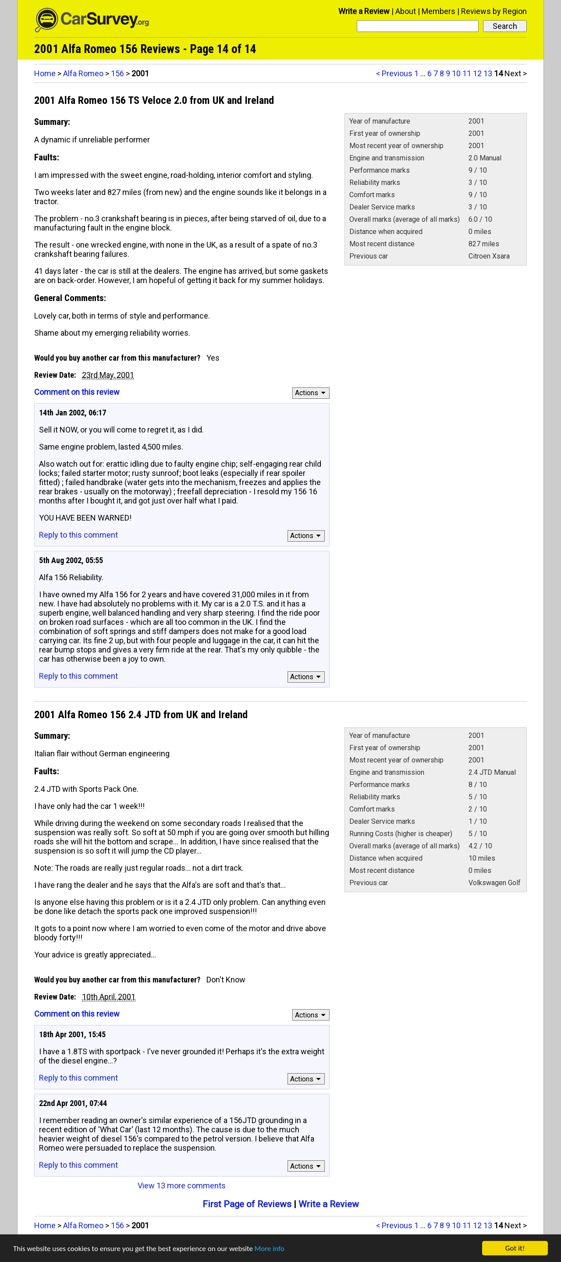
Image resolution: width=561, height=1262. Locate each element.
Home (45, 73)
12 (477, 73)
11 (466, 73)
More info (269, 1249)
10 (456, 73)
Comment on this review (77, 392)
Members (438, 11)
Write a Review (364, 11)
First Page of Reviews (246, 1204)
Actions (311, 393)
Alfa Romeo (83, 73)
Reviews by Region (494, 11)
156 (117, 73)
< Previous (394, 73)
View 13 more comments (182, 1185)
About (405, 11)
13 (487, 73)
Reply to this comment (78, 534)
